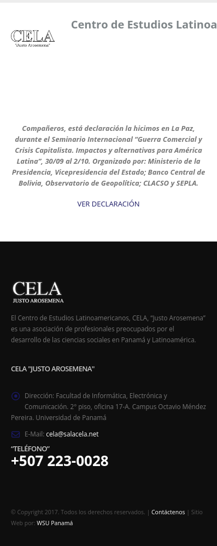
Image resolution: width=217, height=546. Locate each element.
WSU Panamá (55, 523)
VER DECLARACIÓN (108, 204)
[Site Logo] (33, 38)
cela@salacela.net (72, 433)
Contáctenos (168, 512)
